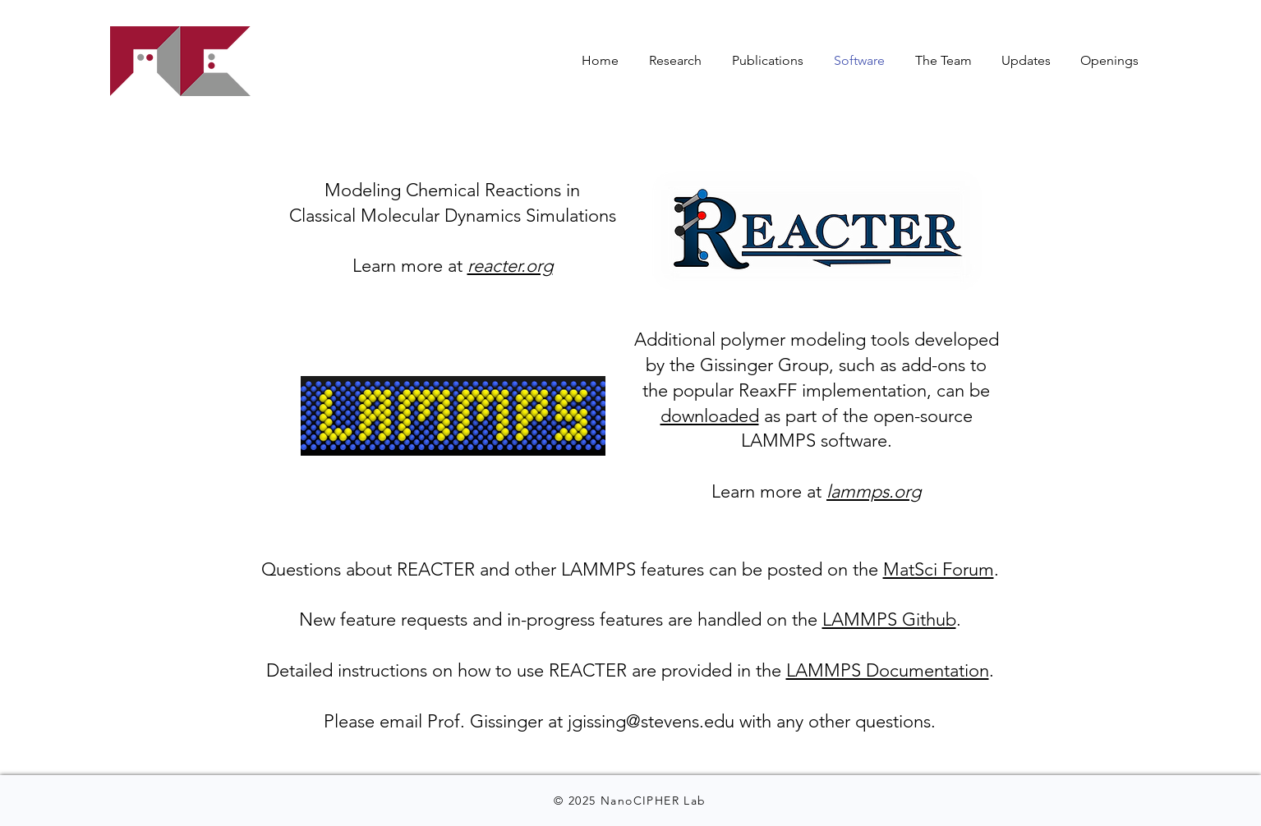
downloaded (709, 416)
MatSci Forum (938, 569)
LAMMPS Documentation (887, 670)
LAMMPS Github (889, 619)
